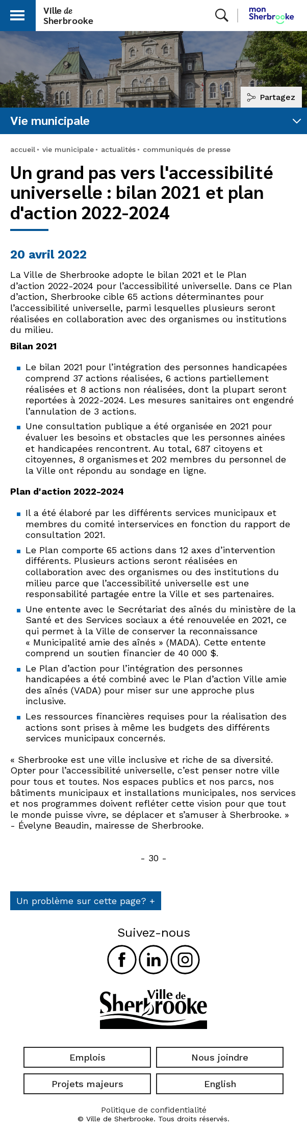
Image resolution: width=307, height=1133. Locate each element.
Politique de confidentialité (154, 1110)
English (220, 1083)
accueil (22, 149)
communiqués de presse (187, 149)
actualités (118, 149)
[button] (17, 13)
